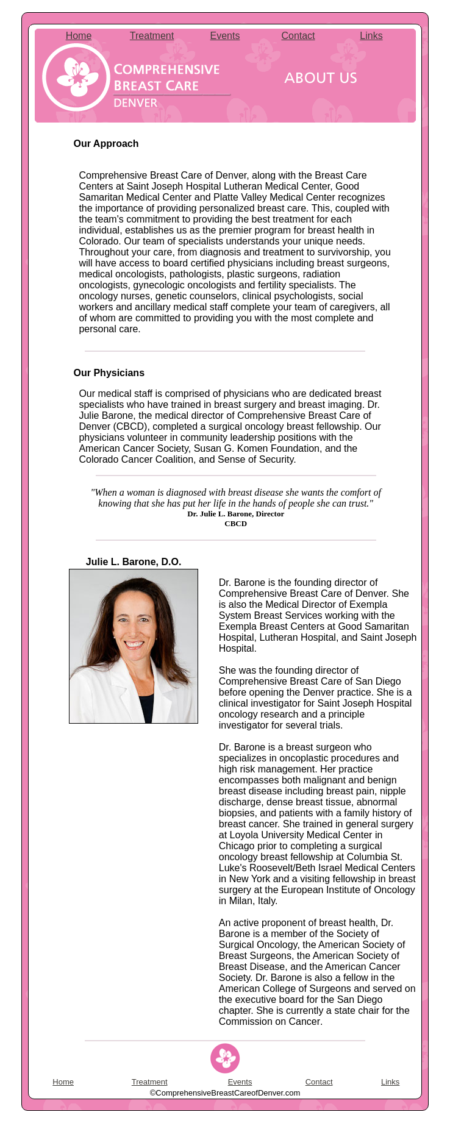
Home (79, 35)
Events (225, 35)
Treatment (152, 35)
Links (371, 35)
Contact (298, 35)
